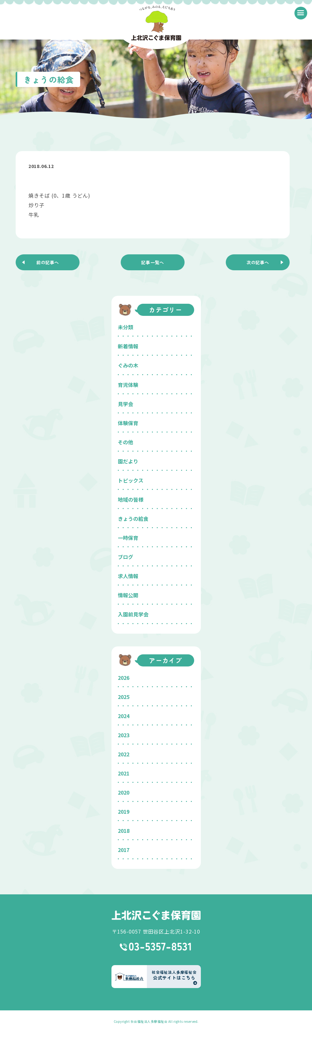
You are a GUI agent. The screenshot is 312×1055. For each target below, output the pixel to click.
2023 (123, 735)
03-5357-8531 (156, 946)
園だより (128, 461)
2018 (123, 830)
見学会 (125, 404)
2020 (123, 792)
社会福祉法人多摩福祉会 (149, 1021)
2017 (123, 850)
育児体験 (128, 385)
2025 (123, 697)
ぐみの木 (128, 365)
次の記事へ (258, 262)
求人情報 (128, 576)
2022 (123, 754)
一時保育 (128, 538)
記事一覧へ (152, 262)
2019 (123, 811)
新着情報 (128, 346)
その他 (125, 442)
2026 (123, 677)
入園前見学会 (133, 614)
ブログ (125, 557)
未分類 (125, 327)
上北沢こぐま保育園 (156, 915)
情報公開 (128, 595)
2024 (123, 716)
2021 (123, 773)
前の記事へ (47, 262)
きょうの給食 (133, 518)
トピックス (130, 480)
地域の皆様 (130, 499)
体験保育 (128, 423)
